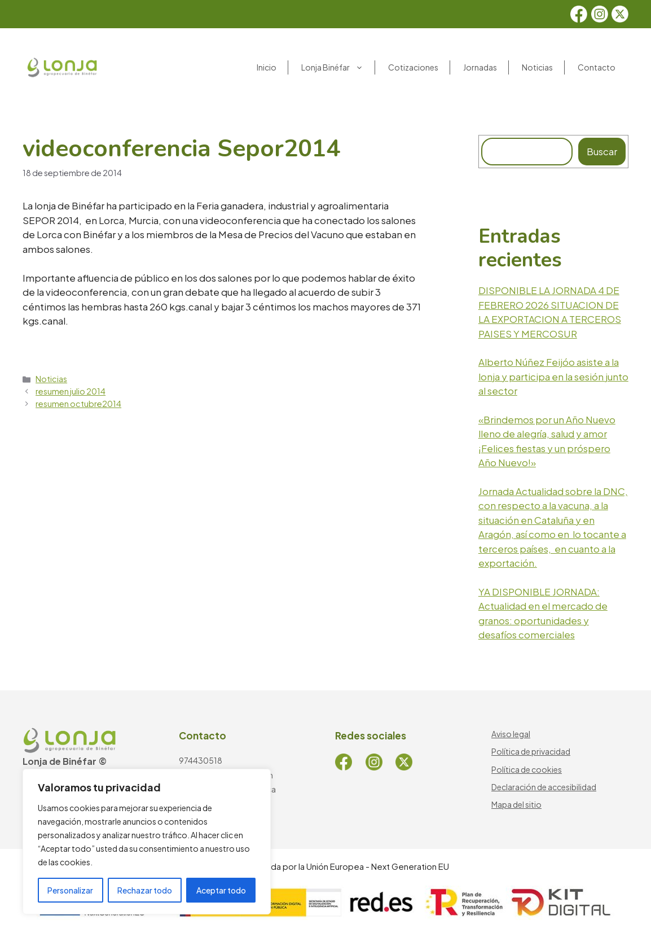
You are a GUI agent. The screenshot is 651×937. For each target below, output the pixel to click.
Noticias (537, 67)
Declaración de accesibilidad (543, 787)
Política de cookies (526, 769)
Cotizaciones (413, 67)
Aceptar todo (221, 890)
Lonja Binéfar (338, 67)
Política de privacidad (530, 751)
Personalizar (70, 890)
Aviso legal (510, 734)
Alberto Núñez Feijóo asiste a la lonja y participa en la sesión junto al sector (553, 376)
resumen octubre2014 (78, 404)
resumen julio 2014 (70, 391)
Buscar (602, 151)
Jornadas (480, 67)
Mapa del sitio (516, 804)
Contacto (596, 67)
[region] (147, 841)
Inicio (266, 67)
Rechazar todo (144, 890)
